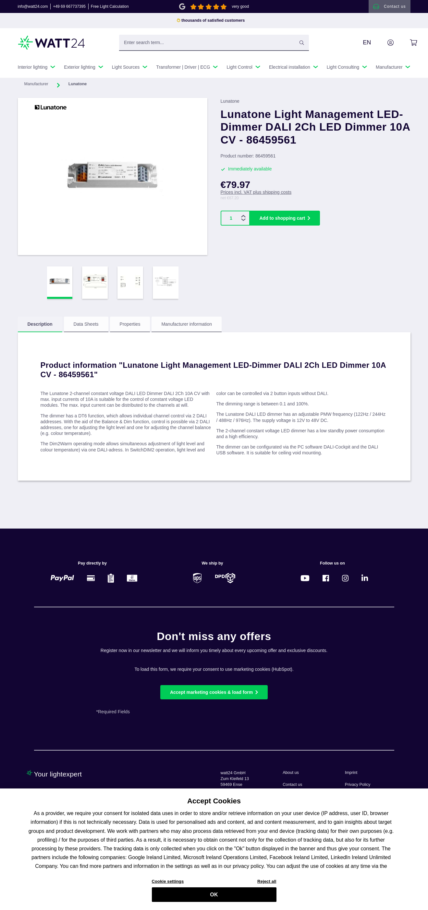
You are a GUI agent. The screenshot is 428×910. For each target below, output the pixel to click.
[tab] (40, 327)
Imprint (351, 772)
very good (240, 8)
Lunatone (230, 103)
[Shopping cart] (406, 45)
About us (291, 772)
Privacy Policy (357, 784)
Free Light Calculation (110, 8)
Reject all (266, 884)
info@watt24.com (33, 8)
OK (214, 897)
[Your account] (383, 45)
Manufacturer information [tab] (186, 326)
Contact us (292, 784)
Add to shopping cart (282, 220)
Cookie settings (168, 884)
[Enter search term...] (214, 45)
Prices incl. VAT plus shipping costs (256, 194)
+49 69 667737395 (69, 8)
